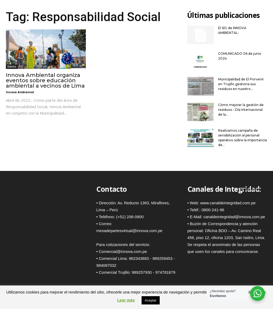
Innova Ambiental (20, 92)
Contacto (111, 189)
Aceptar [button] (151, 300)
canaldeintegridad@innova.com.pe (234, 216)
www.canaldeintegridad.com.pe (228, 203)
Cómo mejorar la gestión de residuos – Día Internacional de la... (241, 109)
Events (11, 66)
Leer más (126, 300)
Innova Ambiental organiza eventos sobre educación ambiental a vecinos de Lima (45, 80)
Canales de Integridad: (224, 189)
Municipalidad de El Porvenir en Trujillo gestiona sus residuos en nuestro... (241, 84)
